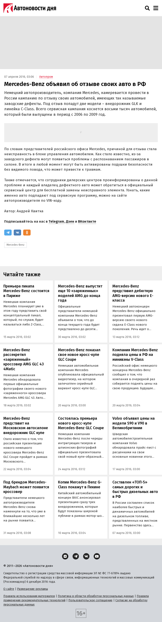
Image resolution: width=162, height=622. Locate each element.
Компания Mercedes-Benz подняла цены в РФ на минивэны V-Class (135, 355)
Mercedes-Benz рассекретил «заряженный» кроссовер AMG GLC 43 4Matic (23, 359)
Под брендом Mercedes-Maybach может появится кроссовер (26, 487)
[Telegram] (8, 232)
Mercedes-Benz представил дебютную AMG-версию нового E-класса (132, 293)
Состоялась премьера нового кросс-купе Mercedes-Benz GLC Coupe (81, 423)
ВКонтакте (87, 221)
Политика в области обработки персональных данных (96, 596)
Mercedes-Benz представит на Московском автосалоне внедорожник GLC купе (25, 425)
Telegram (56, 221)
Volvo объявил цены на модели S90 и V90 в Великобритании (133, 423)
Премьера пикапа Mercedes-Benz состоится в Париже (26, 291)
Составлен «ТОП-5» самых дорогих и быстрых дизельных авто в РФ (135, 489)
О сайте (8, 589)
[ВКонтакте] (17, 232)
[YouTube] (97, 556)
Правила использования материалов (29, 596)
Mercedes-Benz (15, 244)
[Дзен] (65, 556)
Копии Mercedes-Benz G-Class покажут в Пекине (80, 484)
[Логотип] (29, 8)
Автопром (46, 77)
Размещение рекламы (32, 589)
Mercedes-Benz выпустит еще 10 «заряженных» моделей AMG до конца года (80, 293)
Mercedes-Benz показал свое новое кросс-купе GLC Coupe (79, 355)
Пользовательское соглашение (90, 600)
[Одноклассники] (27, 232)
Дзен (70, 221)
